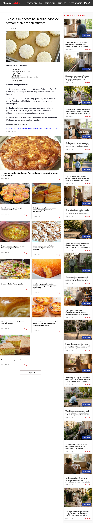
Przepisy (62, 3)
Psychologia (75, 3)
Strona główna (34, 3)
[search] (89, 3)
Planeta (11, 3)
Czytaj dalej (31, 372)
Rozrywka (50, 3)
